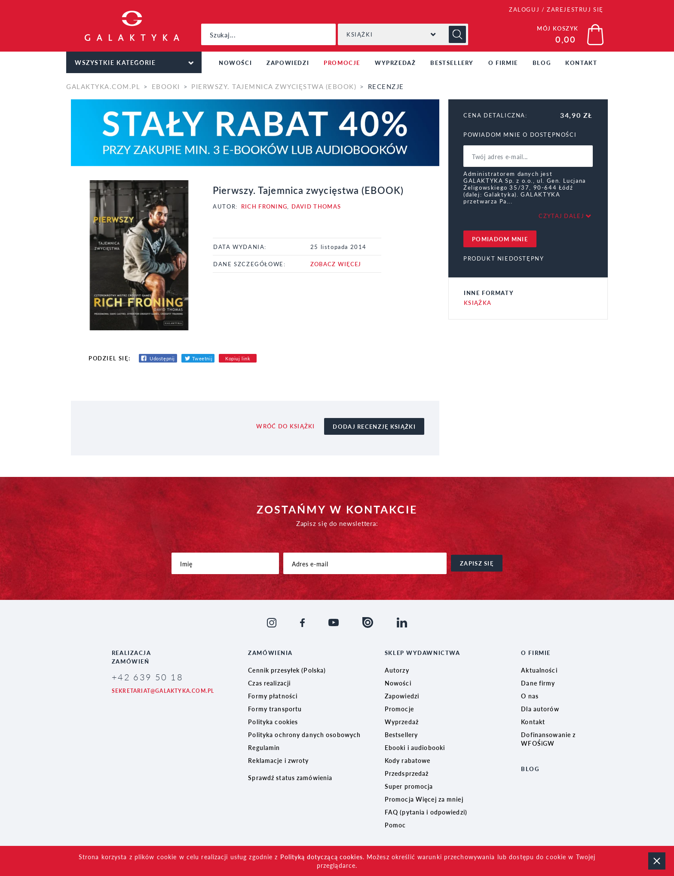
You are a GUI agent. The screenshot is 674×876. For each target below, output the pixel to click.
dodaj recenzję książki (374, 426)
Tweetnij (202, 358)
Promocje (342, 62)
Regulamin (264, 747)
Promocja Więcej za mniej (424, 799)
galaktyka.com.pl (103, 86)
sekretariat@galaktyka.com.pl (163, 691)
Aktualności (539, 670)
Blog (542, 62)
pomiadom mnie (500, 239)
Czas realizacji (269, 683)
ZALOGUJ (524, 9)
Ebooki (166, 86)
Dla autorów (540, 708)
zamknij (656, 861)
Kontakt (581, 62)
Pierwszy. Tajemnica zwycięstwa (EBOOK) (273, 86)
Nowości (235, 62)
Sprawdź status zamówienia (290, 777)
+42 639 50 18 (147, 677)
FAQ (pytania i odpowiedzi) (426, 812)
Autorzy (397, 670)
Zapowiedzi (288, 62)
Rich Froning (264, 206)
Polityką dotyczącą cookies (321, 856)
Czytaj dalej (561, 216)
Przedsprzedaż (407, 773)
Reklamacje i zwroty (278, 760)
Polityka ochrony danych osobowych (304, 734)
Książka (477, 302)
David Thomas (316, 206)
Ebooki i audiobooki (415, 747)
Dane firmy (538, 683)
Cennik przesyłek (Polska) (287, 670)
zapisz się (476, 563)
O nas (530, 696)
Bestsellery (452, 62)
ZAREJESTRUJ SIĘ (575, 9)
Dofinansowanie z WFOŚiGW (548, 738)
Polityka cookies (273, 721)
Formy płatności (272, 696)
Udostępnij (162, 358)
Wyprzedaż (395, 62)
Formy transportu (275, 708)
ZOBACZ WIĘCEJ (336, 264)
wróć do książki (285, 426)
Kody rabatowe (408, 760)
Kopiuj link (237, 358)
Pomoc (395, 825)
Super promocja (409, 786)
